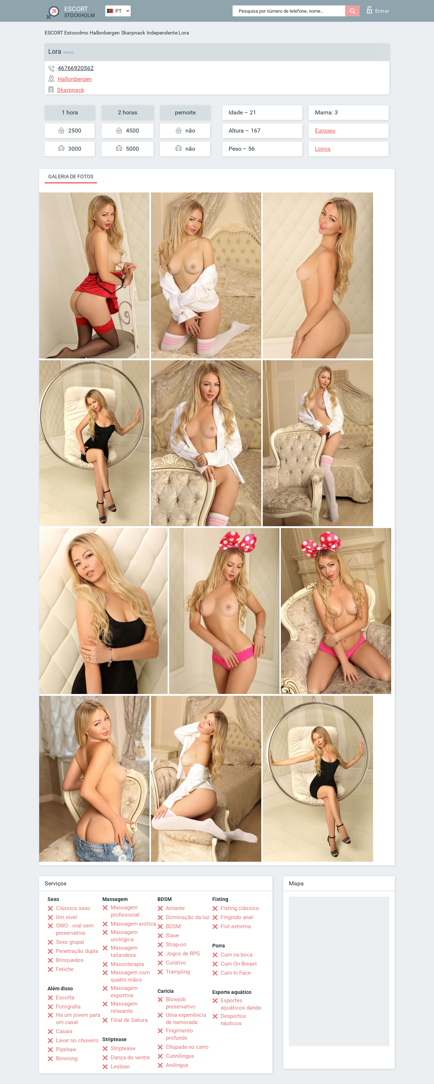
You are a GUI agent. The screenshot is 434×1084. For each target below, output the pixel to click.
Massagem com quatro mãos (130, 976)
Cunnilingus (180, 1056)
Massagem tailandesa (124, 951)
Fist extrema (236, 926)
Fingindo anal (237, 917)
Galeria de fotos (70, 176)
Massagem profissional (125, 911)
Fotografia (68, 1006)
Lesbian (120, 1066)
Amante (175, 908)
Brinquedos (69, 960)
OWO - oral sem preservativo (75, 929)
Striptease (123, 1048)
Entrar (378, 10)
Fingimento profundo (179, 1034)
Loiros (323, 149)
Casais (64, 1031)
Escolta (65, 997)
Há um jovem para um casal (78, 1019)
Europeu (325, 130)
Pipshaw (66, 1049)
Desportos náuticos (233, 1020)
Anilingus (177, 1065)
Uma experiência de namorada (186, 1019)
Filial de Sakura (129, 1020)
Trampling (178, 972)
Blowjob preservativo (181, 1003)
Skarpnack (133, 33)
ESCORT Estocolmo (66, 33)
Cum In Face (236, 973)
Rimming (66, 1058)
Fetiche (65, 969)
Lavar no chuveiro (77, 1040)
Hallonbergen (105, 33)
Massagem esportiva (124, 992)
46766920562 (76, 68)
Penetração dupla (77, 951)
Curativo (176, 962)
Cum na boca (237, 954)
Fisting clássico (240, 908)
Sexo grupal (70, 942)
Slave (172, 935)
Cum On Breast (239, 964)
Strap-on (176, 944)
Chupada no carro (187, 1047)
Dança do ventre (130, 1057)
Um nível (66, 917)
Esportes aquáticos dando (241, 1004)
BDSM (173, 926)
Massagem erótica (133, 924)
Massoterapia (127, 964)
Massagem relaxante (124, 1007)
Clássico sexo (73, 908)
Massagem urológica (124, 936)
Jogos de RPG (183, 953)
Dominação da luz (187, 917)
